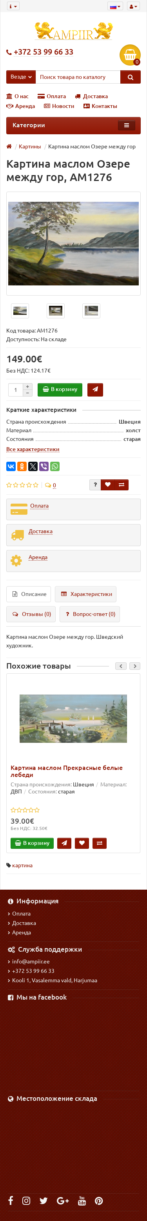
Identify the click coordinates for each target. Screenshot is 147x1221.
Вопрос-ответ (91, 614)
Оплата (52, 96)
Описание (30, 594)
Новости (59, 106)
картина (22, 865)
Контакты (100, 106)
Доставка (91, 96)
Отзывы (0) (32, 614)
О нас (17, 96)
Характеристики (86, 594)
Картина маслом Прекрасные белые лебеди (67, 771)
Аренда (20, 106)
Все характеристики (33, 449)
